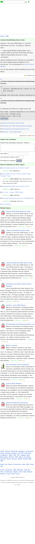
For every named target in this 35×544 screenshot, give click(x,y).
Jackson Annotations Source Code (13, 123)
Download (4, 119)
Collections (17, 466)
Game (2, 454)
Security (3, 460)
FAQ (12, 475)
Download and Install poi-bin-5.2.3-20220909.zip (18, 200)
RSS (28, 466)
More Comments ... (6, 205)
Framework (29, 453)
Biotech (8, 453)
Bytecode (14, 453)
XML (7, 36)
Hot (6, 466)
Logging (23, 456)
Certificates (9, 473)
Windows (20, 471)
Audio (2, 453)
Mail (28, 456)
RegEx (15, 473)
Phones (3, 475)
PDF (16, 458)
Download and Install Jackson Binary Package (17, 126)
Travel (8, 475)
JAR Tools (27, 454)
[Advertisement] (15, 19)
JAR (25, 471)
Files (2, 473)
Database (22, 453)
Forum (17, 475)
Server (9, 460)
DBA (14, 471)
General (8, 454)
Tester (2, 471)
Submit (19, 162)
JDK (14, 456)
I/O (19, 454)
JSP (18, 456)
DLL (29, 471)
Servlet (14, 460)
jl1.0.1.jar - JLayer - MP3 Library (12, 194)
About (10, 466)
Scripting (27, 458)
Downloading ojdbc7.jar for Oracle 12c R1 (15, 188)
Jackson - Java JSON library (12, 132)
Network (11, 458)
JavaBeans (4, 456)
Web (30, 460)
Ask (1, 468)
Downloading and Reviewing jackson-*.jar (15, 129)
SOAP (20, 460)
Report (21, 458)
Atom (32, 466)
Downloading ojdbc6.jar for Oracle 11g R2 (15, 169)
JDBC (11, 456)
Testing (25, 460)
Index (24, 466)
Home (2, 36)
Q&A (24, 473)
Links (20, 473)
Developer (8, 471)
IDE (22, 454)
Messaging (4, 458)
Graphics (14, 454)
